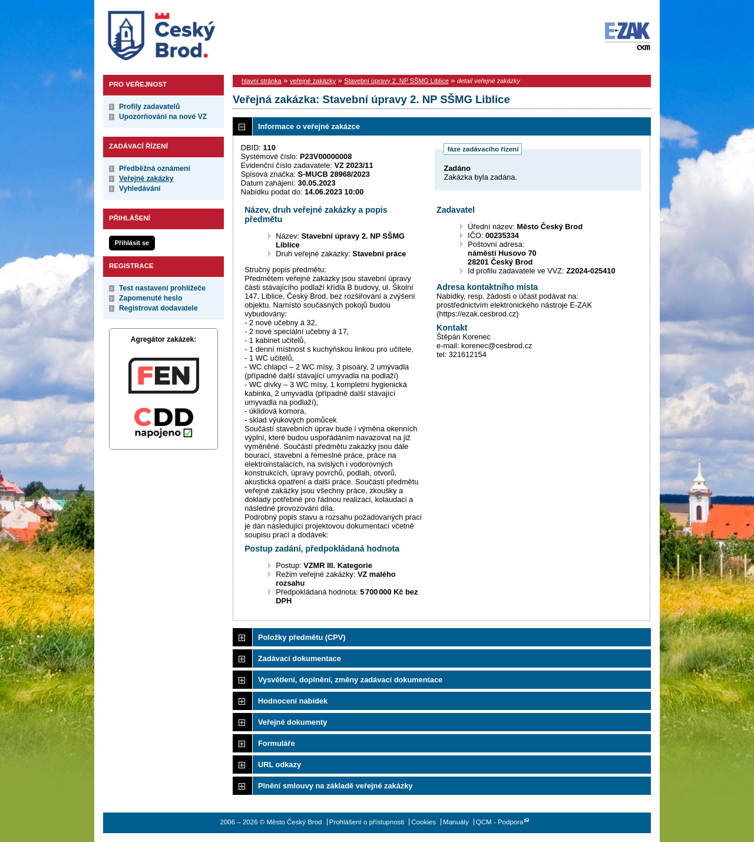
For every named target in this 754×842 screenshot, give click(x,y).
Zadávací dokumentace (299, 658)
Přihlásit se (132, 242)
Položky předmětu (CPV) (302, 637)
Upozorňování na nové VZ (163, 117)
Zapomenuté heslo (150, 298)
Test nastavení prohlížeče (162, 288)
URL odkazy (279, 764)
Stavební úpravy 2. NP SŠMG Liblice (396, 80)
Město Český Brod (198, 33)
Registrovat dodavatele (158, 308)
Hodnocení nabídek (293, 700)
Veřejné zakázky (146, 178)
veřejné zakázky (313, 80)
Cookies (423, 822)
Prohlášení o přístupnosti (366, 822)
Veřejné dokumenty (292, 722)
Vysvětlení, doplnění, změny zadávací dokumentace (350, 679)
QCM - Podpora (500, 822)
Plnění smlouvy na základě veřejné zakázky (335, 785)
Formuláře (276, 743)
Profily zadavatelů (149, 107)
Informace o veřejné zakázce (309, 126)
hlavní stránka (262, 80)
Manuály (456, 822)
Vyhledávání (140, 188)
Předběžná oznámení (154, 168)
